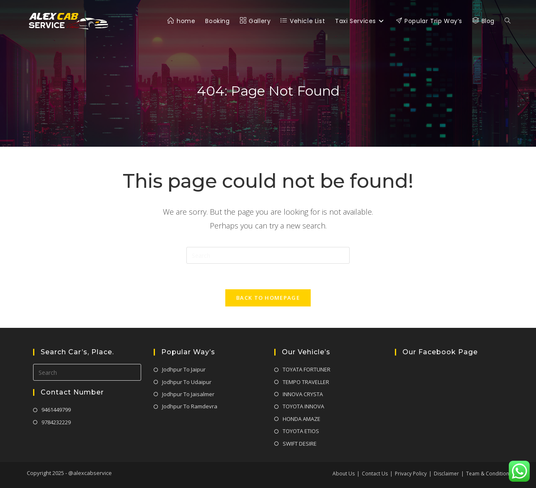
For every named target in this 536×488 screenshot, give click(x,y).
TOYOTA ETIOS (301, 431)
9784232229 (56, 422)
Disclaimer (446, 473)
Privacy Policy (411, 473)
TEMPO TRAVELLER (306, 382)
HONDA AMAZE (301, 419)
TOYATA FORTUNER (306, 369)
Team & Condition (487, 473)
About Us (343, 473)
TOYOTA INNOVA (303, 406)
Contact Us (375, 473)
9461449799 (56, 409)
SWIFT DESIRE (300, 443)
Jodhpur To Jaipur (184, 369)
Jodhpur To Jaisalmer (188, 394)
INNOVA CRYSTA (303, 394)
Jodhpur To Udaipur (186, 382)
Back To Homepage (268, 297)
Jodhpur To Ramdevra (189, 406)
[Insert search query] (268, 255)
